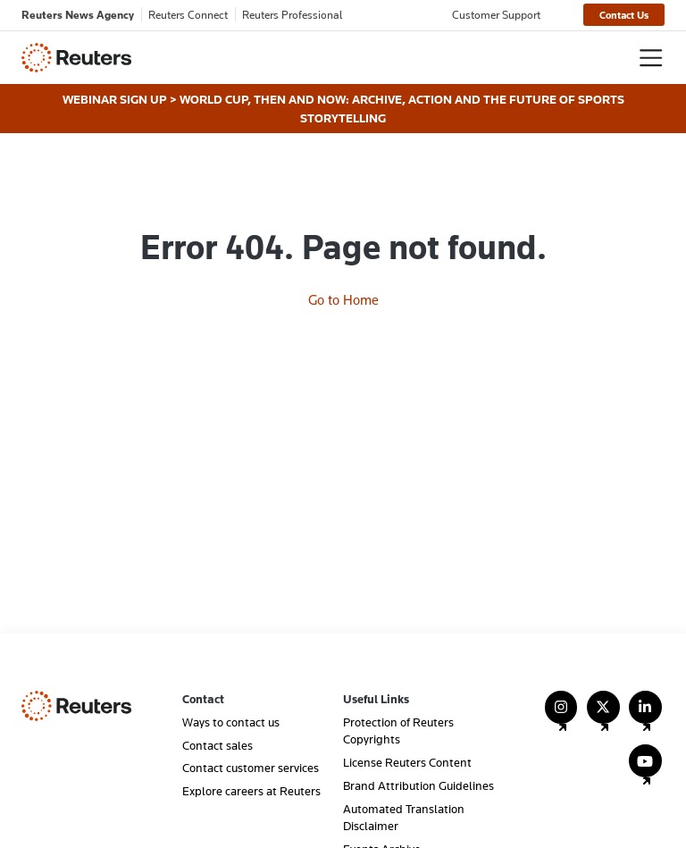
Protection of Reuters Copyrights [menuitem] (398, 730)
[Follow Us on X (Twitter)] (603, 715)
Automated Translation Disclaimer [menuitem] (403, 817)
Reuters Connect (188, 14)
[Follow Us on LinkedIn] (645, 715)
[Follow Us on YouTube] (645, 768)
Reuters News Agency (77, 14)
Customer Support (496, 14)
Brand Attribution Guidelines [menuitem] (418, 785)
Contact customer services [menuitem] (250, 768)
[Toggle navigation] (651, 57)
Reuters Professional (292, 14)
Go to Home (343, 299)
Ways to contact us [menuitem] (231, 722)
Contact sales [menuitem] (217, 745)
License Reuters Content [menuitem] (407, 762)
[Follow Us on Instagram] (561, 715)
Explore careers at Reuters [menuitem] (251, 791)
